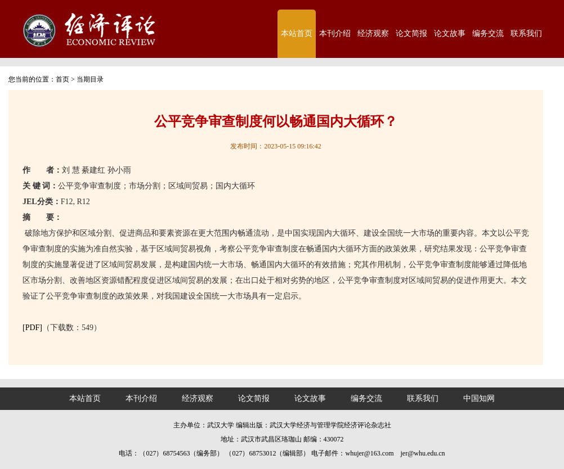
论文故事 (449, 33)
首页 (62, 79)
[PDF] (32, 327)
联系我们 (526, 33)
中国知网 (479, 398)
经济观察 (373, 33)
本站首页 (296, 33)
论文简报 (411, 33)
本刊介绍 (335, 33)
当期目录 (90, 79)
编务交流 (488, 33)
